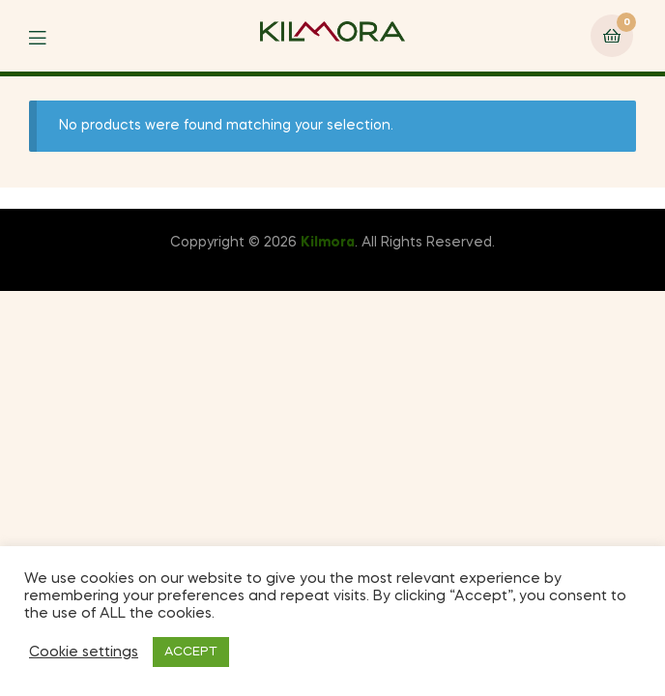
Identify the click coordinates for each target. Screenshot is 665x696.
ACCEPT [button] (190, 652)
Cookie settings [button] (83, 652)
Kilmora (328, 242)
